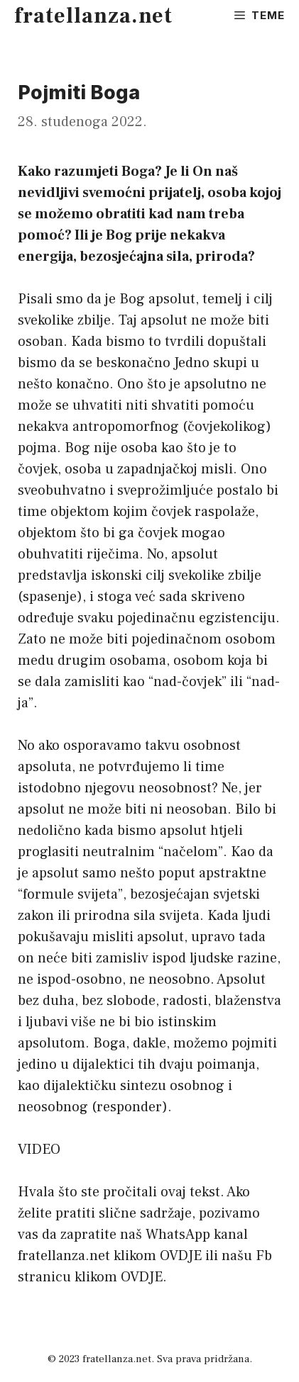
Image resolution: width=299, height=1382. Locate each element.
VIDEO (39, 1149)
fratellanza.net (93, 16)
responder (129, 1107)
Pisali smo (50, 299)
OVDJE (181, 1256)
